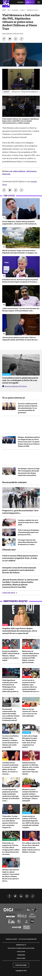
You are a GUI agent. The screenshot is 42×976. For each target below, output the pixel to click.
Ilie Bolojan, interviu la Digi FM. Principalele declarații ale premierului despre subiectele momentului (28, 471)
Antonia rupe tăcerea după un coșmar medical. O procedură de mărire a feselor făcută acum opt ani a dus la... (10, 875)
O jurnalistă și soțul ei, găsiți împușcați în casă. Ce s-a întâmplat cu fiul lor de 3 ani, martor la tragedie (20, 380)
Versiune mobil (21, 965)
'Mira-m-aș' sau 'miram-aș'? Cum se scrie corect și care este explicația (29, 712)
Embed (6, 92)
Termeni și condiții (11, 939)
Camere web (21, 955)
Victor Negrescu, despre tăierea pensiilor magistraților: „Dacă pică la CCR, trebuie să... (19, 222)
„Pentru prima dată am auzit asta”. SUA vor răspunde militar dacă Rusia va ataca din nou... (20, 338)
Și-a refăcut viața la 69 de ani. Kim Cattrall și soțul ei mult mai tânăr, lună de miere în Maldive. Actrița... (31, 847)
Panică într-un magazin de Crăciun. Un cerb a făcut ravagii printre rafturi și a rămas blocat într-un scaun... (10, 848)
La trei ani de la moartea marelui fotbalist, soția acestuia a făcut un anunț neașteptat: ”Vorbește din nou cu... (31, 685)
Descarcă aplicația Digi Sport (15, 386)
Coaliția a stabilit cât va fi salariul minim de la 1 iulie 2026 (28, 522)
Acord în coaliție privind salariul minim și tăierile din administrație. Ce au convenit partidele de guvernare (27, 408)
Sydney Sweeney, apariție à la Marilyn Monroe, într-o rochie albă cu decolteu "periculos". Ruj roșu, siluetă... (30, 768)
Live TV (28, 2)
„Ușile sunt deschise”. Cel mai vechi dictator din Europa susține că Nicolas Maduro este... (20, 309)
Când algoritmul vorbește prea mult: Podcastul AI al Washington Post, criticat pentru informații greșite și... (10, 685)
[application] (21, 79)
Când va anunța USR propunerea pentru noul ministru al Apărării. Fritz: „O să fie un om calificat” (20, 558)
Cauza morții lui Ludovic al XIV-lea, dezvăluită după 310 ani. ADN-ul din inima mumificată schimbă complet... (30, 821)
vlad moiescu (31, 171)
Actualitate (15, 10)
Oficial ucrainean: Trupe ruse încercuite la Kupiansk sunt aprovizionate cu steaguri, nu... (20, 251)
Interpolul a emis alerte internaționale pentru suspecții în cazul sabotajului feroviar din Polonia (19, 570)
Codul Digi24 (21, 951)
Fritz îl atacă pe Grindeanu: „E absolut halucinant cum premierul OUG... (28, 532)
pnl (11, 171)
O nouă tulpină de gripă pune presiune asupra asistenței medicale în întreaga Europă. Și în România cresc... (10, 795)
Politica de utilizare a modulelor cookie (21, 948)
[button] (21, 79)
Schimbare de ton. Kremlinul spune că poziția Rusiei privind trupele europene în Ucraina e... (20, 280)
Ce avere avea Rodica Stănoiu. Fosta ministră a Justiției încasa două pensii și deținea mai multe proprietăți (10, 741)
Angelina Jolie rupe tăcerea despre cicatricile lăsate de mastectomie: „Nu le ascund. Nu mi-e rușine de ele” (19, 630)
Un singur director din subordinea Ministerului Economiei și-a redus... (27, 542)
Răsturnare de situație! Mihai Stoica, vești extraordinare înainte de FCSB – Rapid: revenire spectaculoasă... (30, 656)
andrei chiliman (19, 171)
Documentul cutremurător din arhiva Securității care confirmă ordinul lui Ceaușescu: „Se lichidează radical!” (10, 714)
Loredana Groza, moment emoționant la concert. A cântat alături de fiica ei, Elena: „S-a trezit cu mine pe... (10, 768)
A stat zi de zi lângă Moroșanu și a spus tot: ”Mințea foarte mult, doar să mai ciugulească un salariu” (29, 741)
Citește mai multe (8, 593)
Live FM (20, 2)
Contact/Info (21, 958)
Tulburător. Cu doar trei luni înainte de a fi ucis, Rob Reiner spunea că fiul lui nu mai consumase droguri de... (10, 821)
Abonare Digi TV (21, 945)
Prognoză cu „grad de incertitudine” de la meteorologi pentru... (20, 511)
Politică (22, 10)
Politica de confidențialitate (27, 939)
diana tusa (6, 174)
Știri (9, 10)
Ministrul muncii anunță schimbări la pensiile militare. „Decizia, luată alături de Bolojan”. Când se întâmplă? (30, 795)
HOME (4, 10)
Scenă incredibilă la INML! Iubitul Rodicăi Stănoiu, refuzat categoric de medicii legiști (10, 655)
